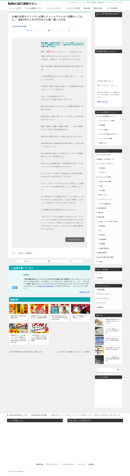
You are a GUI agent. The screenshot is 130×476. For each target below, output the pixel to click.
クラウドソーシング (106, 199)
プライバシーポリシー (104, 294)
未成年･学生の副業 (105, 181)
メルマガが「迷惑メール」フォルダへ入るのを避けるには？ (112, 330)
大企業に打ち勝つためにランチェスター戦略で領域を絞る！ (112, 340)
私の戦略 (100, 278)
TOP (18, 415)
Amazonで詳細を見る (75, 239)
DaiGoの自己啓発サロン (23, 3)
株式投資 (102, 226)
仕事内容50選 (102, 208)
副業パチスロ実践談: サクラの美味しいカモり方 (80, 316)
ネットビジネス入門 (15, 8)
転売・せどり (104, 195)
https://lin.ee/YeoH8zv (46, 286)
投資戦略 (102, 244)
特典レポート (104, 143)
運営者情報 (101, 289)
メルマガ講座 (104, 129)
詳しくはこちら (103, 101)
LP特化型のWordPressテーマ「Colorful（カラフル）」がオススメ (112, 321)
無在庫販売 (29, 253)
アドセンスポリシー (104, 298)
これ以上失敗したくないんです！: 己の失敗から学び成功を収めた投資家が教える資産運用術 (39, 338)
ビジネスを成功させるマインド (109, 134)
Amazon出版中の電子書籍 (19, 26)
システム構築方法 (105, 204)
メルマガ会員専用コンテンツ (106, 116)
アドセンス (103, 172)
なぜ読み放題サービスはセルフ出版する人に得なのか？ (112, 348)
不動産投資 (103, 239)
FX (100, 230)
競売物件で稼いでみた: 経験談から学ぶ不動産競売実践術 (39, 316)
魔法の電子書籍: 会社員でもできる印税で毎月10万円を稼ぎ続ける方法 (60, 317)
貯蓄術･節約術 (98, 8)
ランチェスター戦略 (106, 138)
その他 (100, 261)
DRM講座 (102, 125)
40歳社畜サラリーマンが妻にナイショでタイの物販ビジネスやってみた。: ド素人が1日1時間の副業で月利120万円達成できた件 (18, 339)
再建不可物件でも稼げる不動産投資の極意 (18, 316)
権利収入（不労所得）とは (106, 159)
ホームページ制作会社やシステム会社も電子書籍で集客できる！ (112, 358)
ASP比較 (102, 168)
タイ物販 (102, 190)
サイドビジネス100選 (73, 8)
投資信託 (102, 235)
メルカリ (20, 253)
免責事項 (100, 307)
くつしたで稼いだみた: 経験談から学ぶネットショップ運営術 (72, 352)
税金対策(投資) (104, 248)
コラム (100, 273)
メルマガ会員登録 (111, 8)
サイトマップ (102, 303)
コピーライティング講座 (107, 121)
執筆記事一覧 (84, 292)
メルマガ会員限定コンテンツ (34, 8)
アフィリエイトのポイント (54, 8)
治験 (101, 186)
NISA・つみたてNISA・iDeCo (109, 221)
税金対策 (100, 212)
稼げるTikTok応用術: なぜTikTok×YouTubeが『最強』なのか (26, 352)
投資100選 (87, 8)
